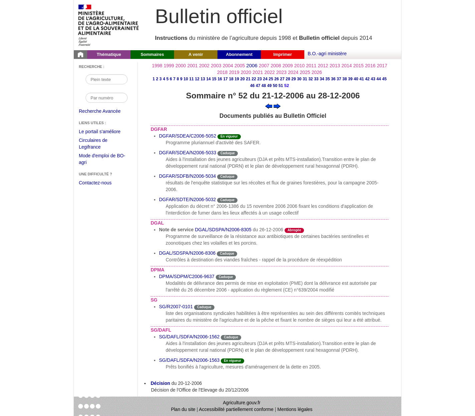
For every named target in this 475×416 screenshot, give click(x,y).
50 (275, 85)
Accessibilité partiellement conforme (236, 409)
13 (202, 79)
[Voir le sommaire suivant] (277, 105)
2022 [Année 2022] (269, 72)
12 (197, 79)
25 (271, 79)
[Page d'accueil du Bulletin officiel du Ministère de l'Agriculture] (80, 54)
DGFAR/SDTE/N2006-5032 (187, 199)
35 (327, 79)
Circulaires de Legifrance (98, 144)
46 (252, 85)
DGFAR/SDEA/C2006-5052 (187, 136)
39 (350, 79)
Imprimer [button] (282, 54)
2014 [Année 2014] (346, 65)
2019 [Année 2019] (234, 72)
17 (225, 79)
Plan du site (183, 409)
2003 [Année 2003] (216, 65)
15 (214, 79)
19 (236, 79)
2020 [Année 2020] (246, 72)
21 (248, 79)
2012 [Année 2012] (323, 65)
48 (264, 85)
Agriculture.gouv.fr (242, 402)
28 (288, 79)
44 (378, 79)
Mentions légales (294, 409)
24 (265, 79)
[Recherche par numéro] (107, 98)
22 (254, 79)
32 (310, 79)
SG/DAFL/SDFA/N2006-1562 (189, 336)
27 (282, 79)
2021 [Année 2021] (258, 72)
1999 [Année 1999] (169, 65)
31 (305, 79)
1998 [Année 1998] (157, 65)
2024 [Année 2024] (293, 72)
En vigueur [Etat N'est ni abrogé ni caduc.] (229, 136)
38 (344, 79)
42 (367, 79)
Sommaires (152, 54)
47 (258, 85)
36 (333, 79)
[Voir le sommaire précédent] (268, 105)
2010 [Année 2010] (299, 65)
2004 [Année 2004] (228, 65)
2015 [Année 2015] (358, 65)
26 (276, 79)
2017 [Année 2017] (382, 65)
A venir (195, 54)
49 (269, 85)
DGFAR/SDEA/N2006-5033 (187, 152)
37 (339, 79)
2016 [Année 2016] (370, 65)
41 (361, 79)
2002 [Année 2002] (204, 65)
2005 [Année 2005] (239, 65)
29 (293, 79)
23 (259, 79)
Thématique (109, 54)
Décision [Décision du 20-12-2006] (160, 383)
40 (356, 79)
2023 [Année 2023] (281, 72)
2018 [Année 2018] (222, 72)
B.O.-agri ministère (327, 53)
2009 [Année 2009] (288, 65)
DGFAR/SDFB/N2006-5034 (187, 176)
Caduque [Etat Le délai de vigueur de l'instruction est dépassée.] (227, 153)
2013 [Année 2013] (335, 65)
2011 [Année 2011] (311, 65)
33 (316, 79)
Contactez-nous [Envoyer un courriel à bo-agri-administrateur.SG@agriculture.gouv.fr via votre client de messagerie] (95, 182)
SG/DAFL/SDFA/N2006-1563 (189, 360)
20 (242, 79)
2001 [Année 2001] (192, 65)
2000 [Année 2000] (180, 65)
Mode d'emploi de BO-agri (102, 160)
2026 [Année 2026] (317, 72)
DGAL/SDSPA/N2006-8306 (187, 253)
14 (208, 79)
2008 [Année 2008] (276, 65)
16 (219, 79)
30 (299, 79)
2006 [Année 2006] (251, 65)
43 (373, 79)
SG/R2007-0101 (176, 306)
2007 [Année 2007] (264, 65)
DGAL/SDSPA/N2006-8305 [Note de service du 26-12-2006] (223, 229)
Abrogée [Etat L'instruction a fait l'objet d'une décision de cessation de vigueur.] (294, 230)
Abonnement (239, 54)
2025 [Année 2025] (305, 72)
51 (281, 85)
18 (231, 79)
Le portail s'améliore (105, 132)
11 (191, 79)
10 (186, 79)
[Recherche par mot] (107, 79)
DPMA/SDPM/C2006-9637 (186, 276)
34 (322, 79)
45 (384, 79)
